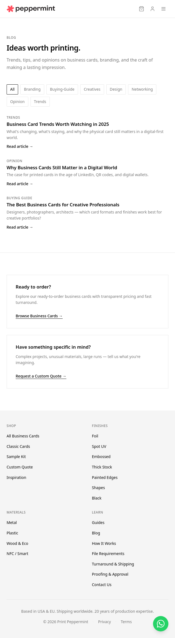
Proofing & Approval (110, 574)
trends (40, 101)
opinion (17, 101)
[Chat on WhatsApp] (160, 623)
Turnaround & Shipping (113, 564)
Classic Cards (18, 446)
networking (142, 89)
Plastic (12, 533)
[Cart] (141, 9)
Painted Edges (105, 477)
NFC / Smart (17, 553)
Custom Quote (20, 467)
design (116, 89)
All (12, 89)
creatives (92, 89)
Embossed (101, 456)
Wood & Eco (17, 543)
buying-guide (62, 89)
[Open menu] (163, 9)
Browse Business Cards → (39, 315)
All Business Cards (23, 436)
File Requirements (108, 553)
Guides (98, 522)
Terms (126, 621)
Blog (96, 533)
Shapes (98, 487)
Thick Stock (102, 467)
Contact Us (102, 584)
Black (97, 498)
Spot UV (99, 446)
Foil (95, 436)
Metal (12, 522)
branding (32, 89)
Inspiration (16, 477)
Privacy (104, 621)
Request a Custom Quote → (41, 376)
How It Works (104, 543)
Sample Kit (16, 456)
